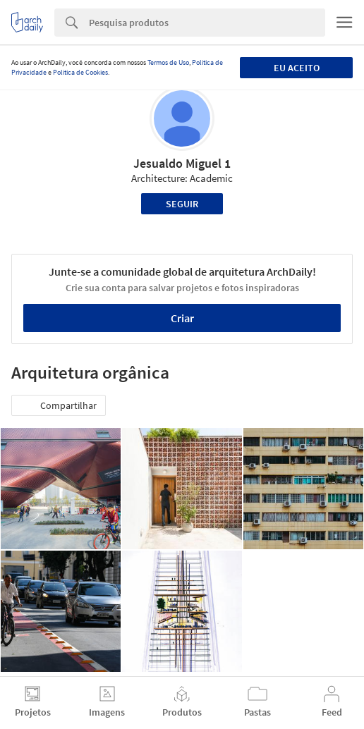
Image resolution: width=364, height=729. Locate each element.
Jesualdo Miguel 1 (182, 163)
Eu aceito (297, 67)
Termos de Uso (168, 62)
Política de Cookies (80, 72)
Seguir (182, 203)
